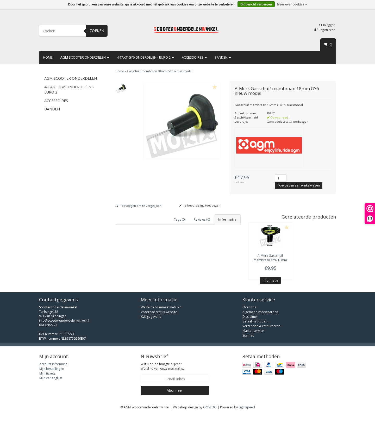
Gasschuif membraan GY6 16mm (270, 257)
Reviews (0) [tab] (202, 219)
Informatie (270, 280)
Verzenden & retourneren (261, 359)
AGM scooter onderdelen (84, 57)
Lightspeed (247, 441)
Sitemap (248, 369)
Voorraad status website (159, 345)
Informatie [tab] (227, 219)
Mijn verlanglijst (50, 411)
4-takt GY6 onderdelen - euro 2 (145, 57)
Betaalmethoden (254, 355)
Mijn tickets (47, 407)
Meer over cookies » (292, 4)
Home (48, 57)
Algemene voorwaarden (260, 345)
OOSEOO (210, 441)
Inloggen (327, 25)
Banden (223, 57)
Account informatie (53, 397)
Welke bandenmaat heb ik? (160, 341)
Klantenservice (253, 364)
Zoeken (97, 30)
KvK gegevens (151, 350)
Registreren (324, 30)
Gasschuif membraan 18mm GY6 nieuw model (159, 71)
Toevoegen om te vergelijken (138, 206)
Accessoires (194, 57)
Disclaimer (250, 350)
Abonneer (175, 423)
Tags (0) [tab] (179, 219)
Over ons (249, 341)
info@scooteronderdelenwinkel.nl (64, 354)
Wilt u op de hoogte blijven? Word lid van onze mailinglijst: (163, 399)
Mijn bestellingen (51, 402)
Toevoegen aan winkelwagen (298, 185)
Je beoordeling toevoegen (199, 205)
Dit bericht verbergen (256, 4)
